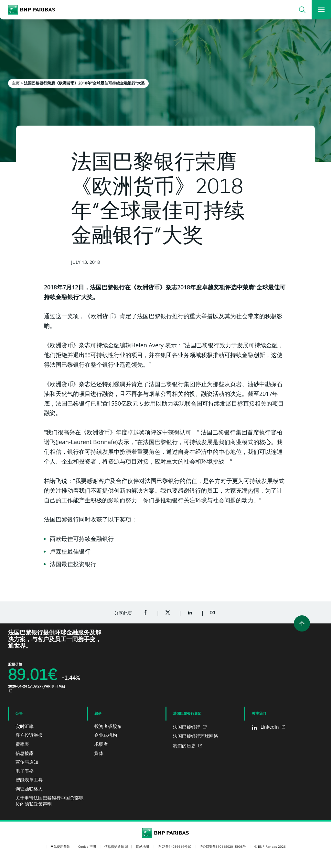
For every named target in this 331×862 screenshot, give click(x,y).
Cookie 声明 (87, 846)
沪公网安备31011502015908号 (222, 846)
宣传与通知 (27, 762)
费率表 (22, 744)
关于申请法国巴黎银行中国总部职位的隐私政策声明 (49, 801)
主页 (16, 83)
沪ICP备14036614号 (172, 846)
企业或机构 (105, 735)
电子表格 (25, 771)
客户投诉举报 (29, 735)
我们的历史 (185, 746)
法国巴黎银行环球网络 (195, 736)
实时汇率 (25, 726)
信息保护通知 (114, 846)
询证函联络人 (29, 789)
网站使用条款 (60, 846)
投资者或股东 (108, 726)
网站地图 (142, 846)
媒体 (98, 753)
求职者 (101, 744)
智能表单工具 (29, 780)
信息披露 (25, 753)
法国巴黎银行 (187, 727)
